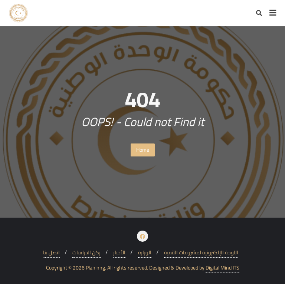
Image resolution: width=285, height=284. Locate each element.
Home (142, 150)
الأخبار (119, 252)
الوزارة (144, 252)
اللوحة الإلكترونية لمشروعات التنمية (201, 252)
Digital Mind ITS (222, 268)
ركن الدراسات (86, 252)
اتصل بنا (51, 252)
